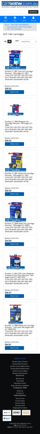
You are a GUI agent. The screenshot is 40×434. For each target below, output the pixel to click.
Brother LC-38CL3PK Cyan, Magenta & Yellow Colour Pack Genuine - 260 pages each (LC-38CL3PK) (19, 275)
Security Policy (20, 405)
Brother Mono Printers (20, 364)
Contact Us (20, 393)
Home (7, 25)
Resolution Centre (20, 383)
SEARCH (33, 12)
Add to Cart (14, 92)
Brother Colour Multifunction (20, 366)
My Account (20, 378)
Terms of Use (20, 398)
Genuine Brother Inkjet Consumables (19, 27)
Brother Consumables (20, 371)
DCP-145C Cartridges (14, 29)
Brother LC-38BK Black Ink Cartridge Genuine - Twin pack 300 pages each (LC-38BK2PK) (19, 327)
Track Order (20, 381)
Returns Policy (20, 403)
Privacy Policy (20, 401)
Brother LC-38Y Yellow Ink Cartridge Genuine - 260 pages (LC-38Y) (19, 174)
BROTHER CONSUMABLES (20, 25)
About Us (20, 391)
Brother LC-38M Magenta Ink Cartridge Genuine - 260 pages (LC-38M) (19, 123)
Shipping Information (20, 408)
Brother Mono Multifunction (20, 368)
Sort (16, 41)
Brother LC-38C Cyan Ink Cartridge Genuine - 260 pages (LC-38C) (19, 72)
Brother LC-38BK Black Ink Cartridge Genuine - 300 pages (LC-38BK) (19, 224)
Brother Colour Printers (20, 361)
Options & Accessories (20, 373)
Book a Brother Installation (20, 385)
